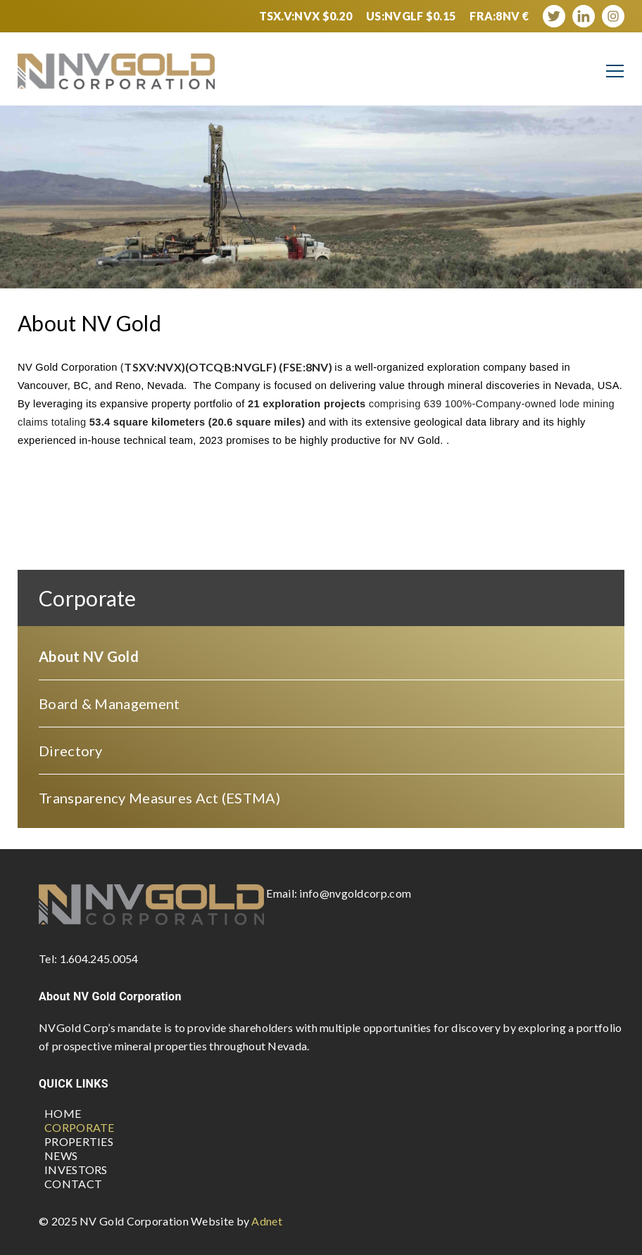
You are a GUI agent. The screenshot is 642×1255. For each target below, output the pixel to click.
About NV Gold (89, 656)
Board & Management (109, 703)
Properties (78, 1141)
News (60, 1155)
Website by (236, 1221)
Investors (76, 1169)
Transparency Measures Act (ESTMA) (159, 797)
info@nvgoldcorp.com (355, 893)
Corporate (79, 1127)
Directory (71, 750)
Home (62, 1113)
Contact (73, 1183)
